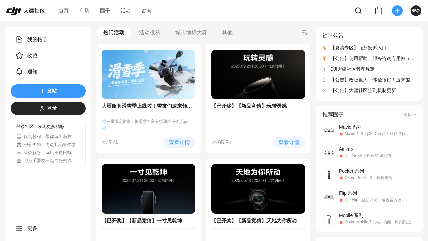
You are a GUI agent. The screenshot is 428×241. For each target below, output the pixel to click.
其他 (227, 32)
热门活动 (113, 32)
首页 (64, 10)
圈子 (105, 10)
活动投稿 (149, 32)
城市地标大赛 (191, 32)
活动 (126, 10)
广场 (84, 10)
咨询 (146, 10)
